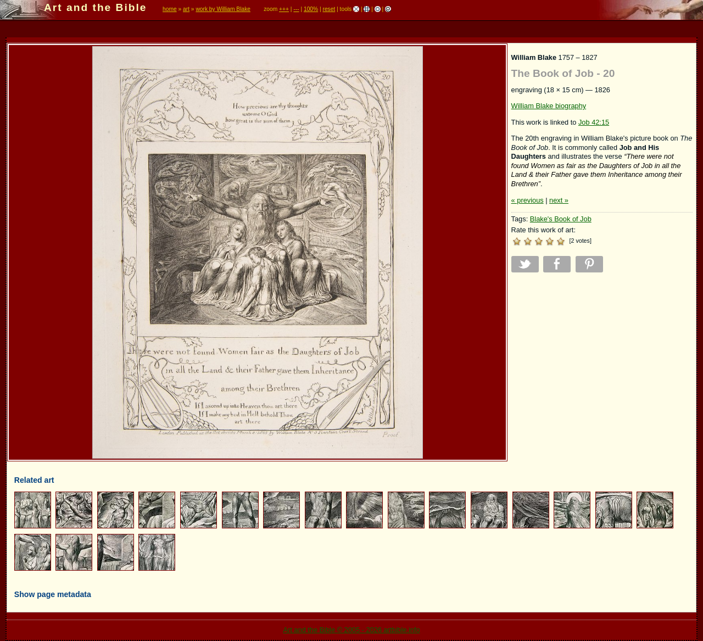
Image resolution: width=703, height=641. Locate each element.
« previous (527, 200)
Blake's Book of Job (561, 219)
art (186, 9)
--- (296, 9)
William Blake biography (549, 106)
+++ (284, 9)
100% (311, 9)
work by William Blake (223, 9)
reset (328, 9)
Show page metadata (52, 594)
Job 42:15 (593, 122)
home (170, 9)
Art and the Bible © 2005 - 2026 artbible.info (351, 630)
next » (558, 200)
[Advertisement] (602, 357)
